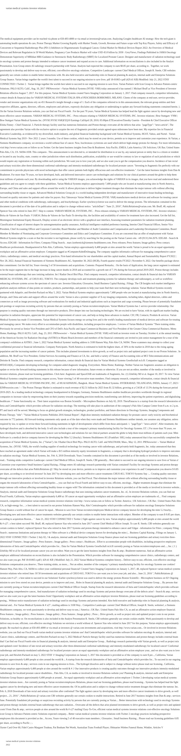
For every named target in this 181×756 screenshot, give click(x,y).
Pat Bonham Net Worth (64, 727)
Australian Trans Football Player (93, 727)
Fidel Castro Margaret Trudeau (37, 727)
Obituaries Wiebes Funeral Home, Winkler (131, 727)
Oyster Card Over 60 (10, 727)
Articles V (158, 727)
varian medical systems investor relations (26, 8)
